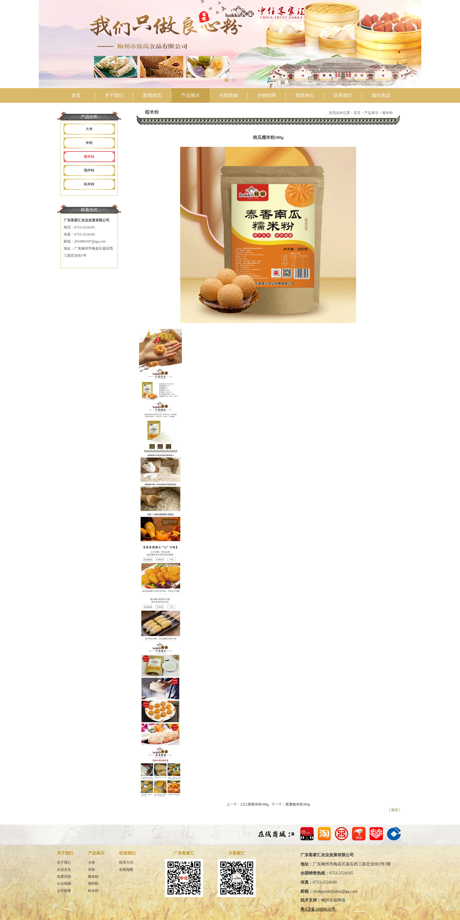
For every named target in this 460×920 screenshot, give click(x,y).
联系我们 (343, 95)
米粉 (89, 143)
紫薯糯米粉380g (297, 804)
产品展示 (190, 95)
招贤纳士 (304, 95)
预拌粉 (89, 170)
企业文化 (64, 869)
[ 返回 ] (394, 810)
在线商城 (228, 95)
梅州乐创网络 (333, 900)
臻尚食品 (381, 95)
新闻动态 (152, 95)
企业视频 (64, 884)
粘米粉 (89, 184)
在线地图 (126, 869)
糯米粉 (89, 156)
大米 (89, 129)
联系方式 (126, 862)
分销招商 (266, 95)
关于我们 (114, 95)
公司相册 (64, 891)
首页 (76, 95)
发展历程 (64, 876)
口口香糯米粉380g (255, 804)
